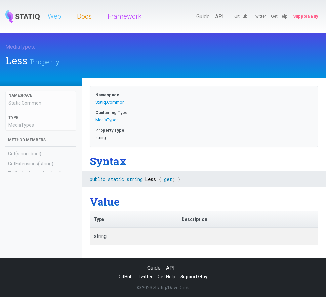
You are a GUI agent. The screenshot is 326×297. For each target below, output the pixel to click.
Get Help (279, 16)
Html (13, 251)
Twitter (259, 16)
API (219, 16)
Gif (11, 232)
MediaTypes (19, 47)
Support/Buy (305, 16)
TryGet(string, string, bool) (35, 173)
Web (54, 16)
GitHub (241, 16)
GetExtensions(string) (30, 163)
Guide (203, 16)
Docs (84, 16)
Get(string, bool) (24, 153)
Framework (124, 16)
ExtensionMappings (28, 222)
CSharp (15, 203)
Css (12, 212)
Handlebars (20, 242)
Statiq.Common (24, 103)
